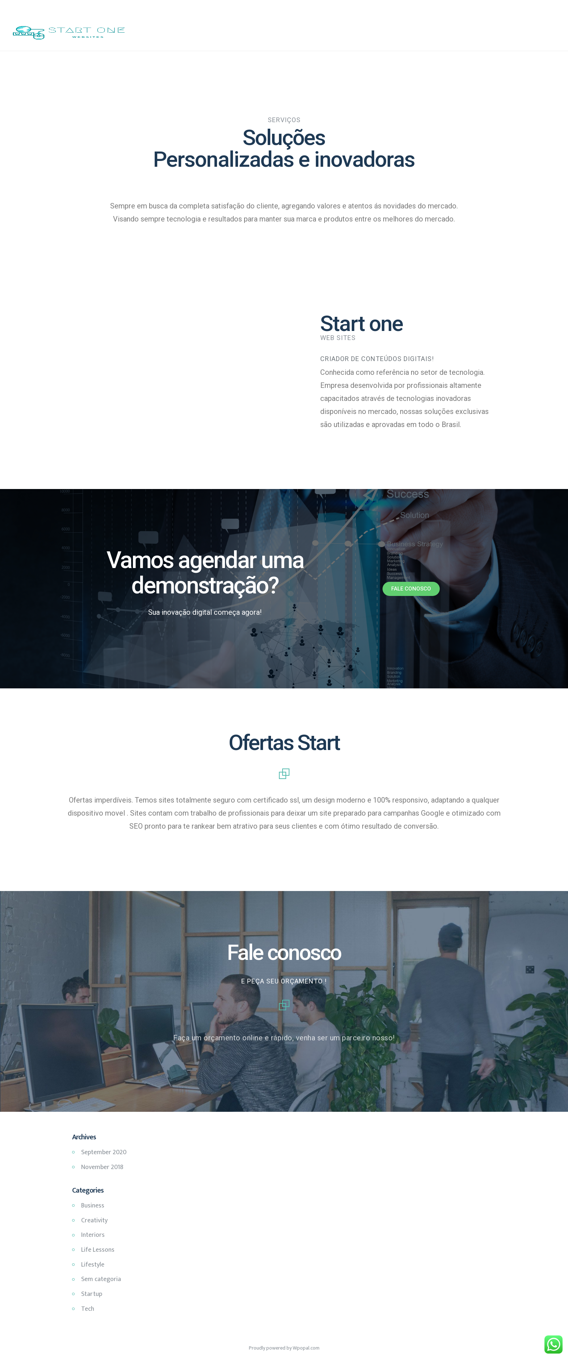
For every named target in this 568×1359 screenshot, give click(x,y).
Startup (91, 1294)
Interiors (93, 1235)
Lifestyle (92, 1264)
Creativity (94, 1220)
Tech (87, 1309)
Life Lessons (97, 1249)
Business (92, 1205)
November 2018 (102, 1167)
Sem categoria (101, 1279)
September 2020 (103, 1152)
